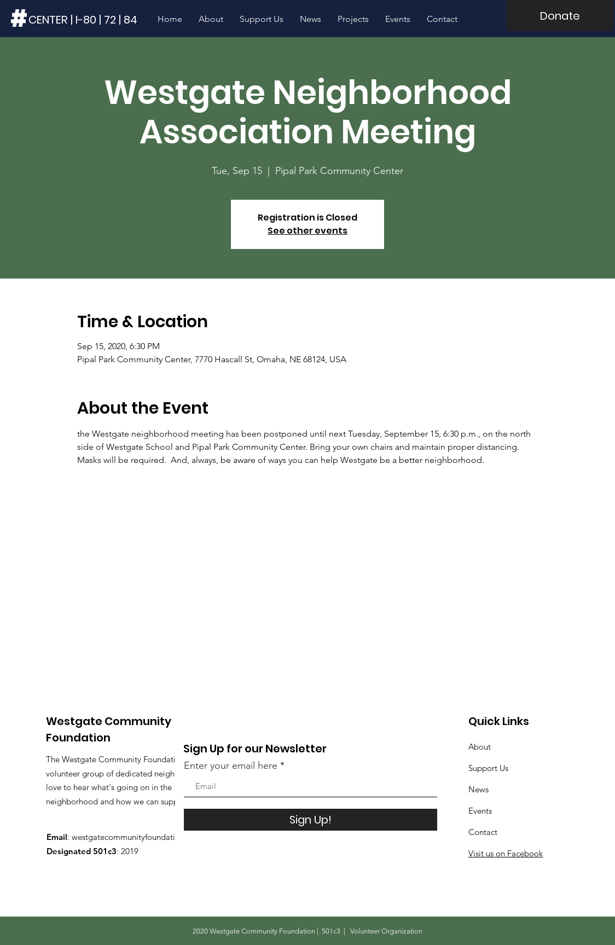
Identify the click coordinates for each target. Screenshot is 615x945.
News (478, 789)
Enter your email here (230, 765)
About (479, 746)
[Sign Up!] (310, 820)
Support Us (488, 768)
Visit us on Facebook (505, 853)
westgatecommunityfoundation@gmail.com (151, 837)
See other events (307, 230)
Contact (482, 832)
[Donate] (560, 15)
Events (480, 810)
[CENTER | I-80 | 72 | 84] (83, 19)
